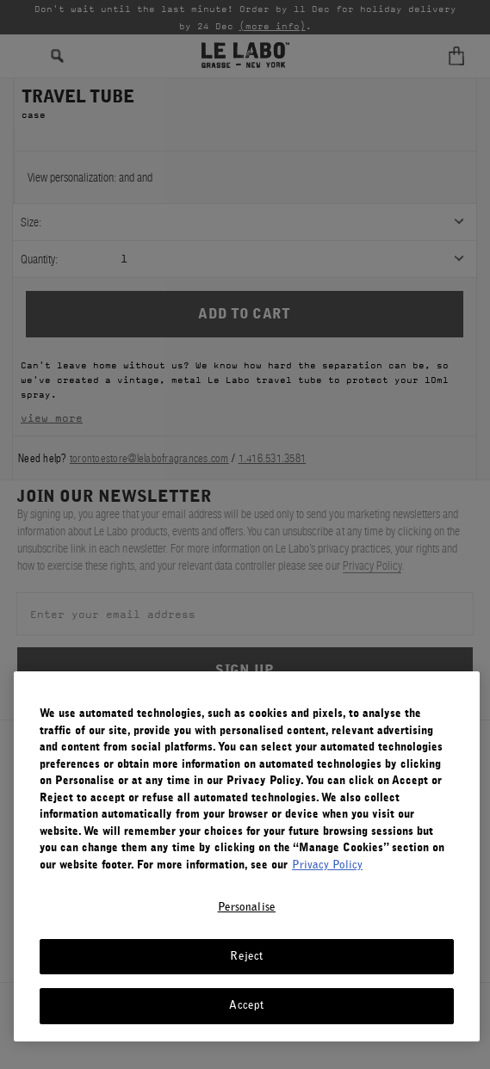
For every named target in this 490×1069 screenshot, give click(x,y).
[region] (247, 856)
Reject (246, 956)
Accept (246, 1005)
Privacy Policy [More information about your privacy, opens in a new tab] (327, 865)
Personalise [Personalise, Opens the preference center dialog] (247, 907)
